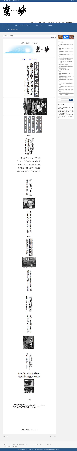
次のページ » (53, 436)
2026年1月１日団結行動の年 (65, 64)
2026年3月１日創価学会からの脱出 (66, 52)
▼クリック (35, 43)
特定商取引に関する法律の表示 (68, 22)
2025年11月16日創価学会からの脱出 (66, 74)
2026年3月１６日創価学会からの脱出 (66, 49)
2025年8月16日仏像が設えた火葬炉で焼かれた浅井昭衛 (66, 93)
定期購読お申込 (50, 22)
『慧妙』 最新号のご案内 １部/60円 (38, 22)
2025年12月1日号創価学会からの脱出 (66, 70)
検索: (59, 99)
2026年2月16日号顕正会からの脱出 (66, 55)
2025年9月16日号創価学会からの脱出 (66, 87)
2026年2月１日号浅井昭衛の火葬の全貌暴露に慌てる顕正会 (66, 59)
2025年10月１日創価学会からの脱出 (66, 84)
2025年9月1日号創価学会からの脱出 (66, 90)
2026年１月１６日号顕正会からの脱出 (66, 62)
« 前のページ (5, 436)
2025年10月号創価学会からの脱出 (66, 80)
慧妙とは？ (58, 22)
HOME (27, 22)
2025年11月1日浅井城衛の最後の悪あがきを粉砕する (66, 77)
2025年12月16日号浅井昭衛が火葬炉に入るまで (66, 67)
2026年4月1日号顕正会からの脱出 (66, 45)
